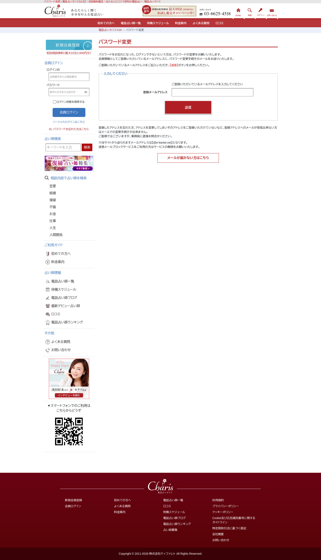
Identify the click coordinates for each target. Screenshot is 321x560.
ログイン (261, 11)
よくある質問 (201, 23)
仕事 (53, 221)
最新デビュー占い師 (62, 306)
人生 (53, 228)
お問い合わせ (272, 11)
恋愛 (53, 186)
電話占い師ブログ (61, 297)
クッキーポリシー (222, 512)
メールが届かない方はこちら (188, 158)
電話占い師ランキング (64, 322)
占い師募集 (170, 530)
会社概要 (218, 534)
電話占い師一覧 (131, 23)
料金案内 (180, 23)
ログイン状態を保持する (71, 102)
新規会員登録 (73, 500)
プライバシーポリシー (225, 506)
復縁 (53, 200)
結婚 (53, 193)
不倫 (53, 207)
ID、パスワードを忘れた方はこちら (69, 129)
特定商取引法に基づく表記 (229, 528)
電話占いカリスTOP (110, 30)
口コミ (220, 23)
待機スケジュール (158, 23)
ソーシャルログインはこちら (69, 122)
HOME (239, 11)
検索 (250, 11)
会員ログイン (73, 506)
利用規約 (218, 500)
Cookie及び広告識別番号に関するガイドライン (233, 520)
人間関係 (56, 235)
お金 (53, 214)
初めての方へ (106, 23)
